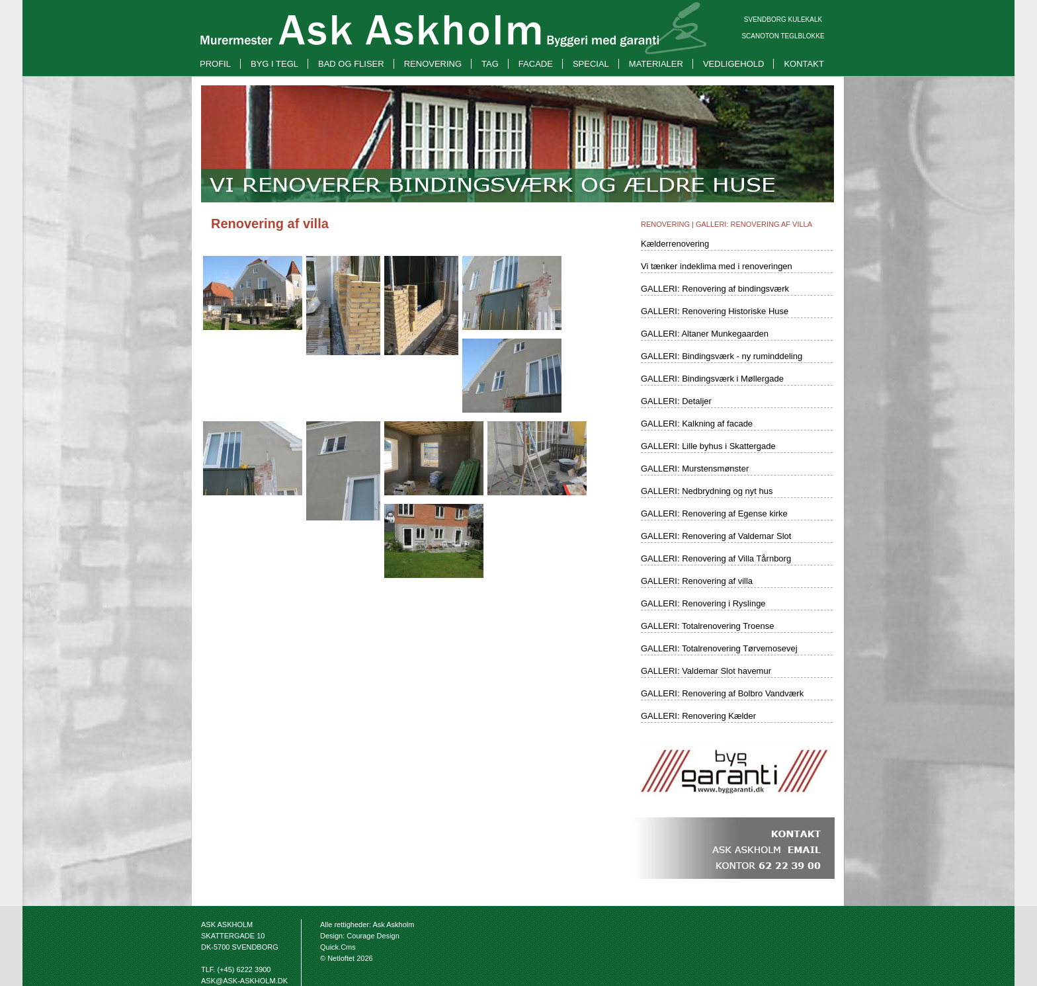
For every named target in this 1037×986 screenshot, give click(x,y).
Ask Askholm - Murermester (429, 7)
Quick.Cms (338, 947)
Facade (535, 64)
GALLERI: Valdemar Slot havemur (706, 671)
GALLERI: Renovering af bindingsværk (715, 289)
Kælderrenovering (675, 244)
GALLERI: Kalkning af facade (697, 424)
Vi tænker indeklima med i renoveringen (716, 266)
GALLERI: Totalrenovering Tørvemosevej (719, 648)
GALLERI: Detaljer (676, 401)
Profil (215, 64)
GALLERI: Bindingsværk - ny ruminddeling (721, 356)
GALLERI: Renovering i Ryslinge (703, 603)
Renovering (433, 64)
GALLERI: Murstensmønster (695, 468)
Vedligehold (733, 64)
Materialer (656, 64)
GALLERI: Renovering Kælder (698, 716)
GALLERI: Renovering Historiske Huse (714, 311)
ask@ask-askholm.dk (244, 981)
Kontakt (803, 64)
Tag (490, 64)
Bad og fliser (351, 64)
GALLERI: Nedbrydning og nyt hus (706, 491)
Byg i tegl (274, 64)
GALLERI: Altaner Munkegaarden (704, 334)
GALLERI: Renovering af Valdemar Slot (716, 536)
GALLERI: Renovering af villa (754, 224)
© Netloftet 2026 (346, 958)
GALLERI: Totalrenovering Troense (707, 626)
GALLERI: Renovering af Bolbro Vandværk (722, 693)
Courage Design (373, 936)
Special (591, 64)
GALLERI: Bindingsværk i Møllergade (712, 379)
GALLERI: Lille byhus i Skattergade (708, 446)
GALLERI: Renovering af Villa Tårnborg (716, 558)
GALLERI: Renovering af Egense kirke (714, 513)
